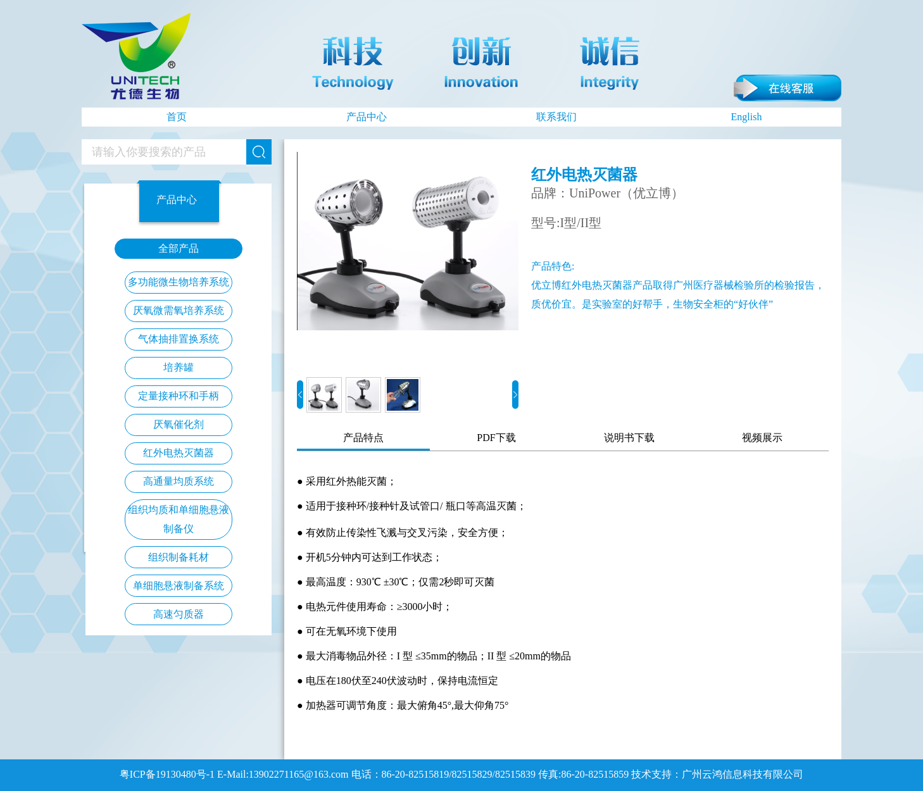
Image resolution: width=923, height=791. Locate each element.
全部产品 (178, 248)
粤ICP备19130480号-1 (167, 774)
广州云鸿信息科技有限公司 (742, 774)
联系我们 (556, 116)
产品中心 (366, 116)
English (746, 116)
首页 (176, 116)
